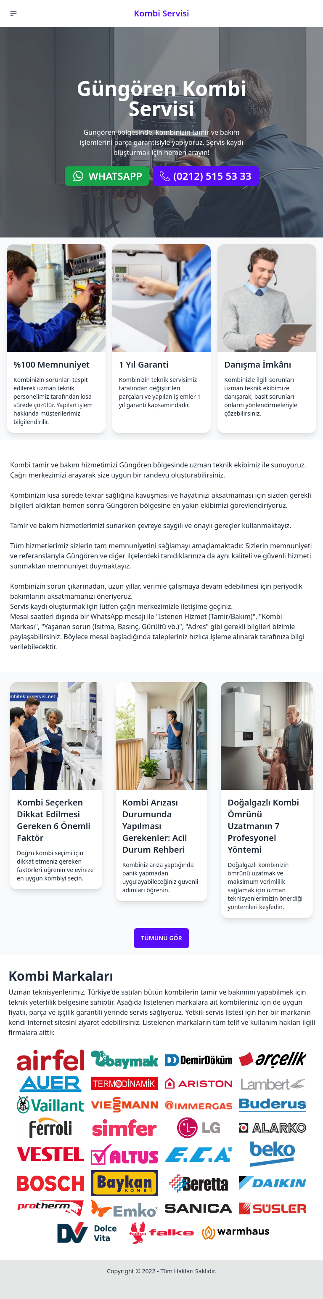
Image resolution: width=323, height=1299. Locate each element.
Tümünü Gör (161, 938)
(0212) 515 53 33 (205, 176)
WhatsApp (106, 176)
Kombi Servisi (161, 13)
